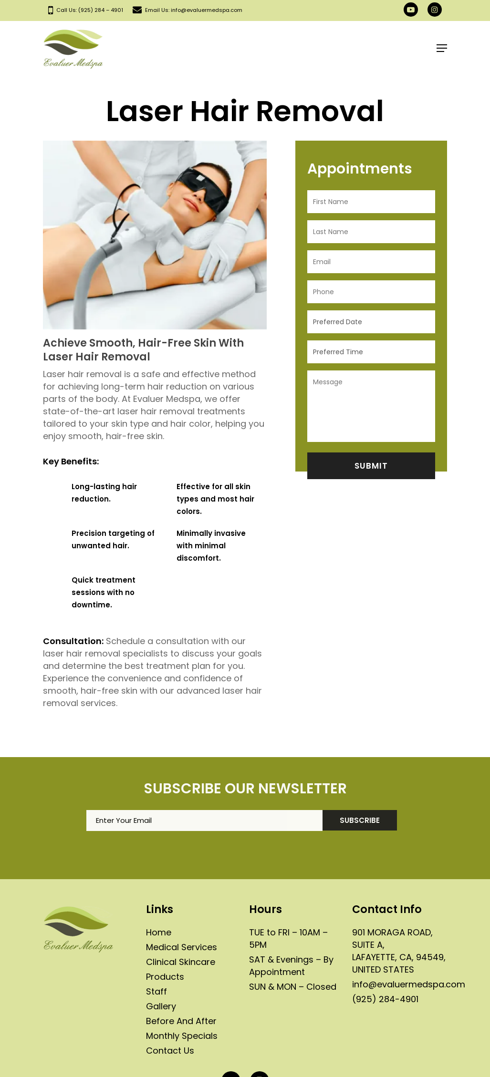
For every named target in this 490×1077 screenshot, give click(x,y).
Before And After (181, 1021)
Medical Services (181, 947)
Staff (156, 991)
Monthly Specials (182, 1036)
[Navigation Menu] (442, 48)
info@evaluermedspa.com (408, 984)
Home (158, 932)
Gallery (161, 1006)
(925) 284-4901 (385, 999)
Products (165, 977)
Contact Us (170, 1050)
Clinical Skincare (180, 962)
